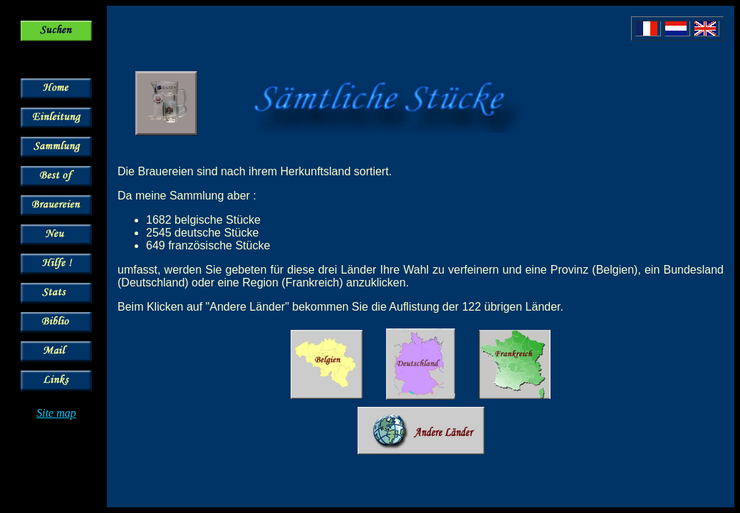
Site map (56, 413)
